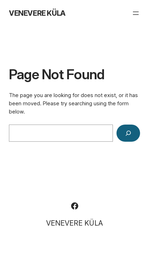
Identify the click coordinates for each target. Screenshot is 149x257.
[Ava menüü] (135, 13)
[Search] (128, 133)
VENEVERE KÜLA (37, 13)
